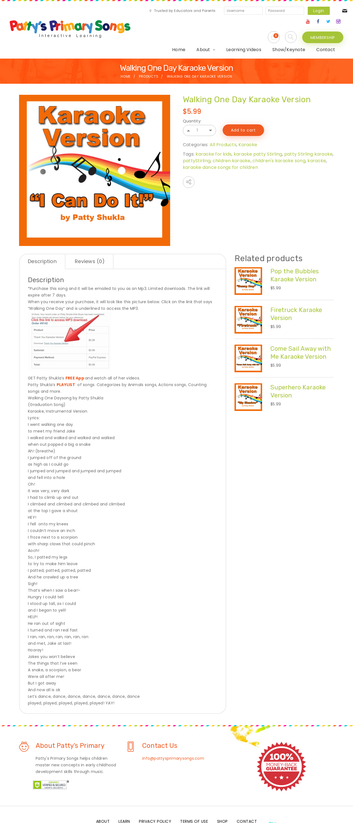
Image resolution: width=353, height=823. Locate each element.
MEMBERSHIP (322, 30)
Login (270, 11)
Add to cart (243, 111)
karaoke (316, 141)
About (142, 30)
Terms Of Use (194, 802)
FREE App (74, 358)
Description (42, 241)
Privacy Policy (155, 802)
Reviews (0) (90, 241)
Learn (124, 802)
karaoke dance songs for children (220, 148)
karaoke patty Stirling (258, 134)
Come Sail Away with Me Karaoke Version (296, 336)
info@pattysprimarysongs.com (173, 739)
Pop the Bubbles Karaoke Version (296, 255)
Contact (264, 30)
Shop (222, 802)
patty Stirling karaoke (308, 134)
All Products (223, 125)
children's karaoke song (278, 141)
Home (117, 30)
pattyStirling (196, 141)
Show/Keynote (227, 30)
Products (148, 57)
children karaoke (232, 141)
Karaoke (247, 125)
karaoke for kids (213, 134)
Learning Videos (182, 30)
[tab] (42, 242)
